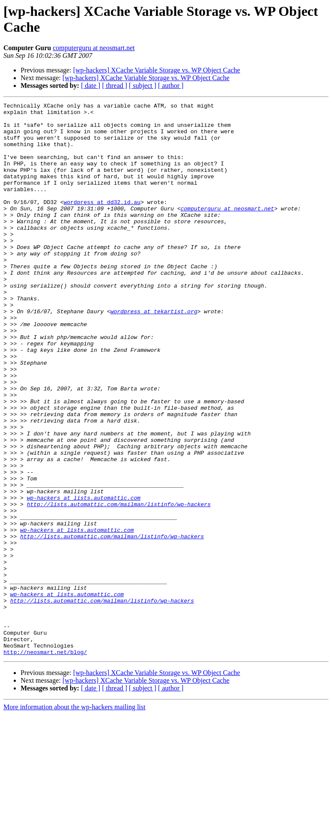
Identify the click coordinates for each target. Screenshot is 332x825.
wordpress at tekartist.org (154, 353)
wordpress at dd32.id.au (101, 222)
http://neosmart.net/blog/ (45, 762)
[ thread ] (114, 85)
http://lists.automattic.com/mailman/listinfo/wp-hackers (119, 585)
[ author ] (171, 85)
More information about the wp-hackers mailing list (74, 817)
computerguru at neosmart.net (94, 47)
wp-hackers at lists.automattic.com (84, 577)
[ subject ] (142, 85)
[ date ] (90, 85)
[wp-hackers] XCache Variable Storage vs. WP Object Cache (156, 70)
